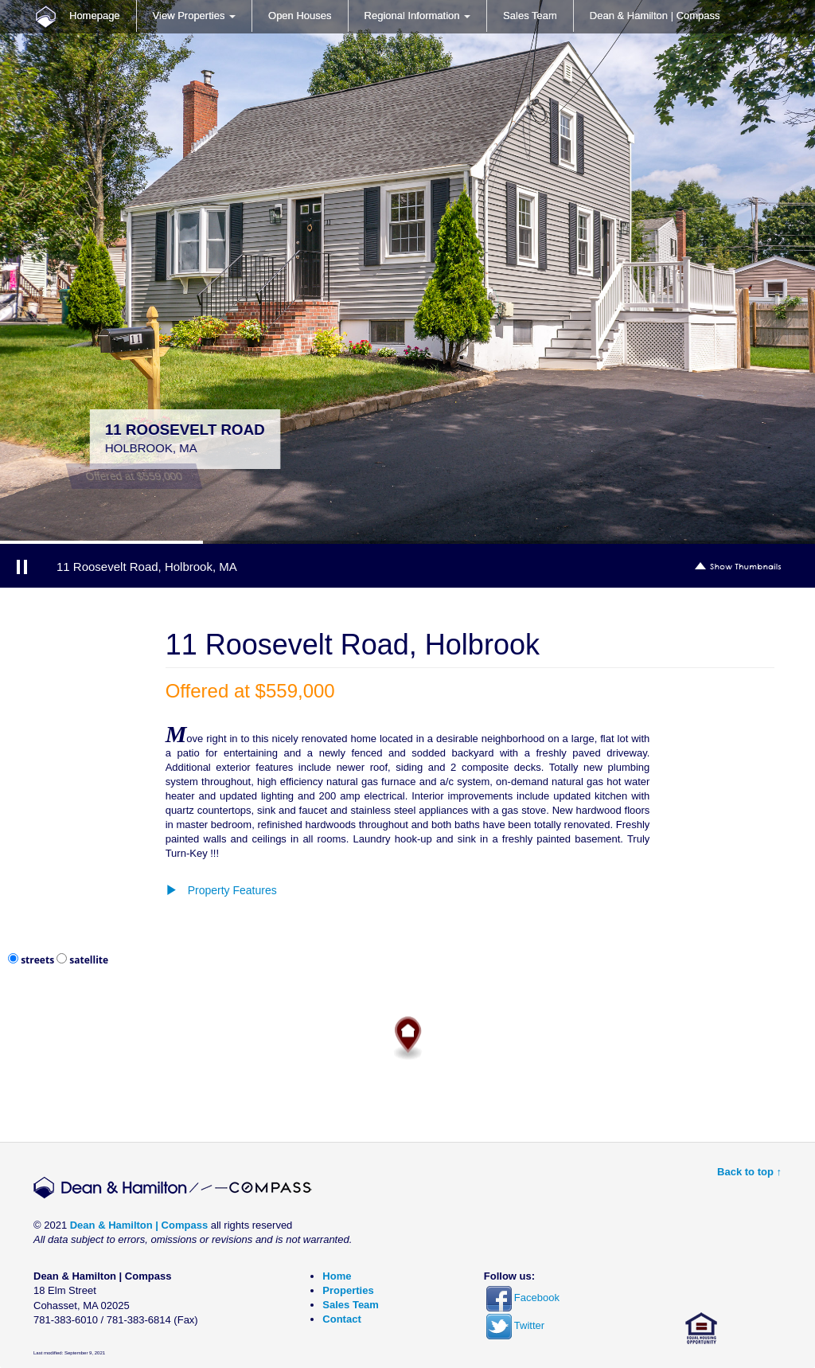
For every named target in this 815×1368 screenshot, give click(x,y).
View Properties (194, 15)
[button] (408, 890)
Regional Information (418, 15)
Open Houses (300, 15)
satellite (88, 960)
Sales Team (530, 15)
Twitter (515, 1325)
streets (37, 960)
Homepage (94, 15)
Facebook (523, 1298)
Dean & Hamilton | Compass (655, 15)
